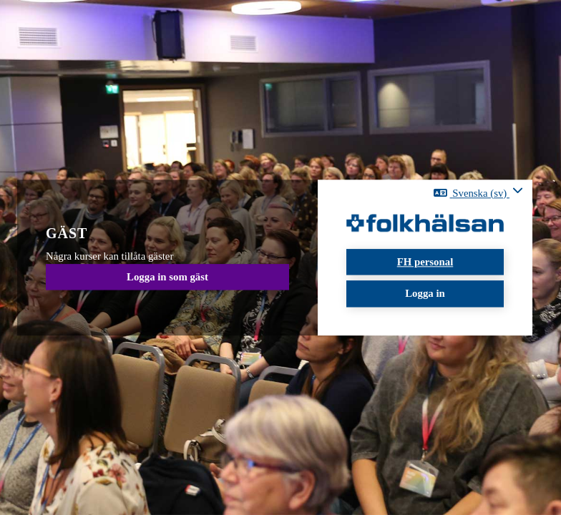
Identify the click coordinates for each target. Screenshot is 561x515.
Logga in (425, 294)
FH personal (425, 262)
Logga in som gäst (167, 277)
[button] (478, 193)
